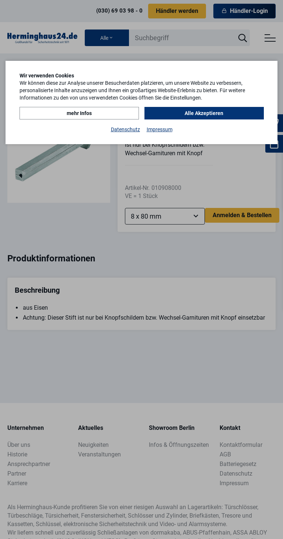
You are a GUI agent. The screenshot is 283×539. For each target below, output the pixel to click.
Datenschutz (125, 129)
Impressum (159, 129)
